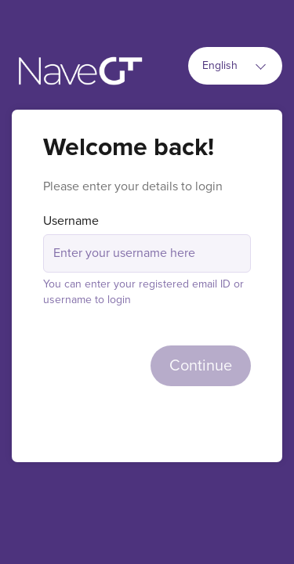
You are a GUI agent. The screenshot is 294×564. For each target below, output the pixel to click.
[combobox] (235, 66)
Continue (200, 365)
